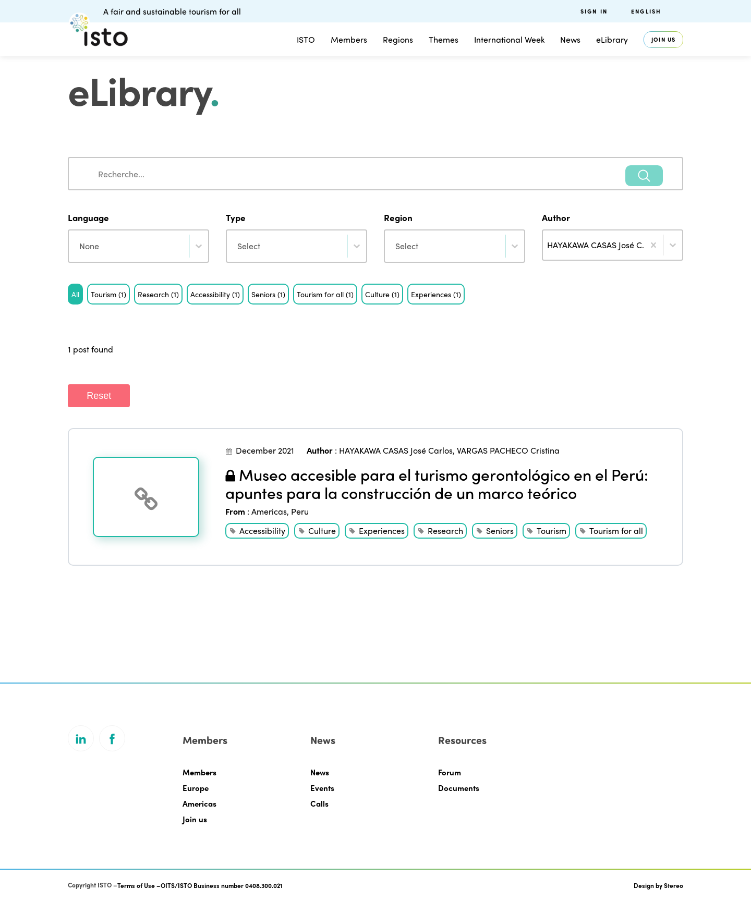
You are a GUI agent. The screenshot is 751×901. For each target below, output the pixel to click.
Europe (196, 788)
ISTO (306, 39)
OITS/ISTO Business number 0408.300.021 (222, 885)
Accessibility (262, 531)
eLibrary (612, 39)
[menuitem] (657, 11)
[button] (75, 294)
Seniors (500, 531)
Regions (398, 39)
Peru (300, 511)
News (570, 39)
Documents (458, 788)
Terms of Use (136, 885)
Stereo (673, 885)
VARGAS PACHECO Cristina (508, 450)
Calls (319, 803)
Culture (322, 531)
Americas (269, 511)
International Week (509, 39)
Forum (449, 772)
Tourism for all (616, 531)
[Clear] (653, 245)
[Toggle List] (672, 245)
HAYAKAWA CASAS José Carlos (396, 450)
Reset (99, 396)
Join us (663, 39)
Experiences (382, 531)
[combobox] (375, 173)
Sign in (594, 11)
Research (445, 531)
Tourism (551, 531)
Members (349, 39)
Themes (443, 39)
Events (322, 788)
